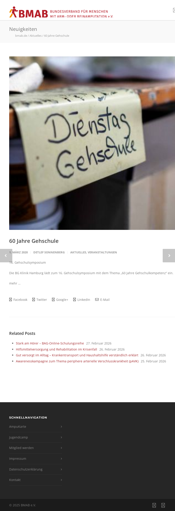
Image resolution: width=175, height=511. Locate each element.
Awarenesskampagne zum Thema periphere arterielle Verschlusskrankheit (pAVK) (77, 361)
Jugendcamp (18, 437)
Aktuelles (78, 252)
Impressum (17, 458)
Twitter (39, 299)
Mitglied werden (21, 448)
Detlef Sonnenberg (49, 252)
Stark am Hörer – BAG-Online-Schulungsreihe (50, 343)
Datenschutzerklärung (26, 469)
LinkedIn (81, 299)
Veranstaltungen (102, 252)
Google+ (60, 299)
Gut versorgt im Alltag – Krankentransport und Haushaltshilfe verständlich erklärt (77, 355)
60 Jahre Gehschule (34, 240)
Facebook (18, 299)
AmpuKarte (17, 426)
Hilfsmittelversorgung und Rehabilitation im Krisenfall (56, 349)
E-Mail (102, 299)
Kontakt (15, 480)
